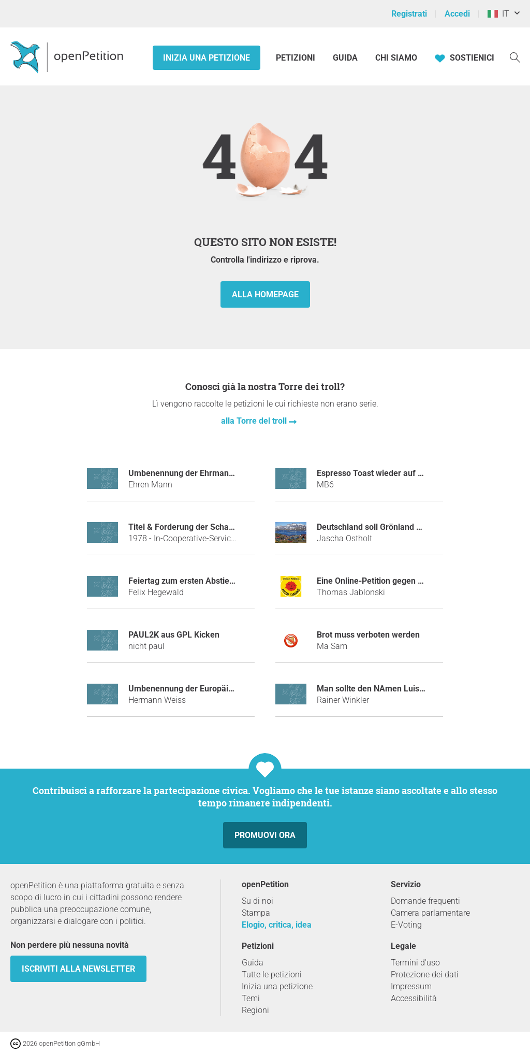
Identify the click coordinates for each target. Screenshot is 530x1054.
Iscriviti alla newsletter (78, 969)
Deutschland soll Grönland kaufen (380, 527)
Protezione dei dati (425, 974)
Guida (345, 58)
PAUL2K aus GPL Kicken (173, 635)
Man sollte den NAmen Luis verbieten (387, 689)
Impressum (411, 986)
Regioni (255, 1010)
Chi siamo (396, 58)
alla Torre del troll (255, 421)
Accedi (457, 14)
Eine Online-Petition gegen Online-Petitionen (399, 581)
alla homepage (265, 294)
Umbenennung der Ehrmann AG (187, 473)
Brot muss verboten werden (368, 635)
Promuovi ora (265, 835)
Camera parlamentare (430, 913)
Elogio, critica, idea (277, 925)
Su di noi (257, 901)
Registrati (409, 14)
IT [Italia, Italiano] (498, 14)
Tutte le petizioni (272, 974)
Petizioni (296, 58)
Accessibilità (414, 998)
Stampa (256, 913)
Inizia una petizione (206, 58)
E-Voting (406, 925)
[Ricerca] (515, 57)
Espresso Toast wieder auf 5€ (372, 473)
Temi (251, 998)
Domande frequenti (425, 901)
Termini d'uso (415, 963)
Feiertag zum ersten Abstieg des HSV (198, 581)
